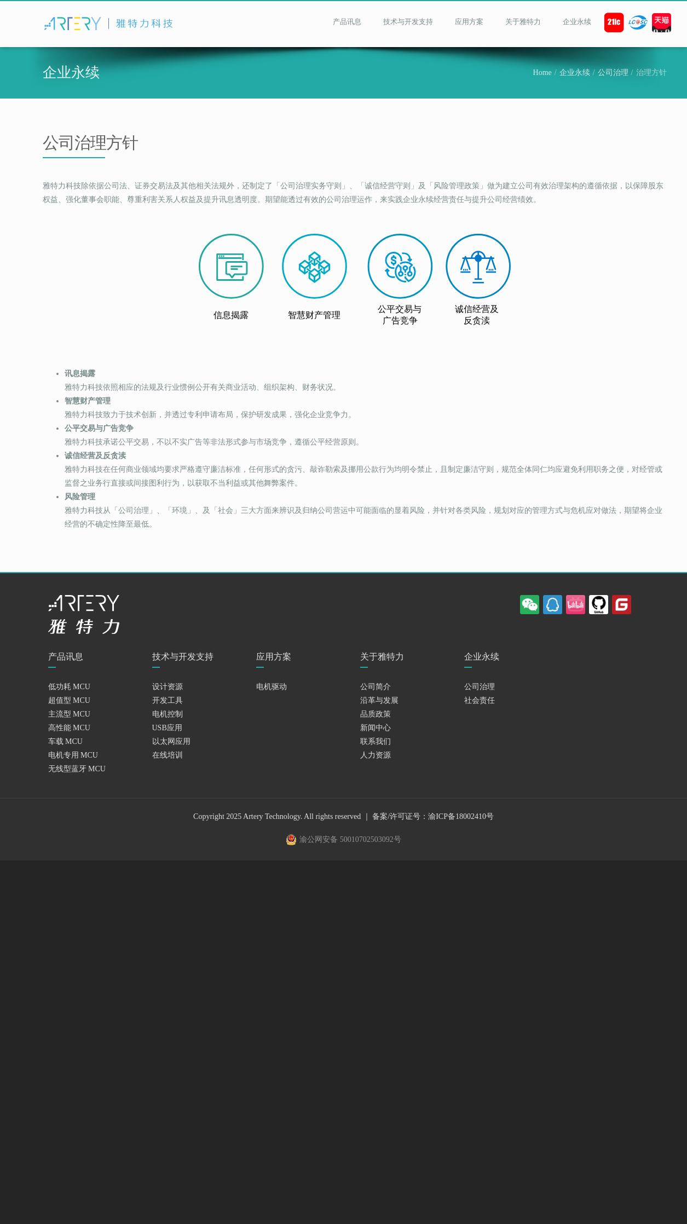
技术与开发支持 (408, 22)
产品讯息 (347, 22)
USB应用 (167, 728)
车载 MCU (65, 741)
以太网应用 (171, 741)
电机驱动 (271, 687)
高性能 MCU (69, 728)
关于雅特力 (523, 22)
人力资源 (375, 755)
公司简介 (375, 687)
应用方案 (469, 22)
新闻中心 (375, 728)
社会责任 (479, 700)
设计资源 (167, 687)
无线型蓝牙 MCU (77, 769)
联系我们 (375, 741)
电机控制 (167, 714)
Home (542, 72)
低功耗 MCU (69, 687)
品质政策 (375, 714)
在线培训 (167, 755)
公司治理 (613, 72)
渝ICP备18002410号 (461, 816)
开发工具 (167, 700)
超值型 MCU (69, 700)
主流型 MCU (69, 714)
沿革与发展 (379, 700)
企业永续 (577, 22)
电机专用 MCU (73, 755)
